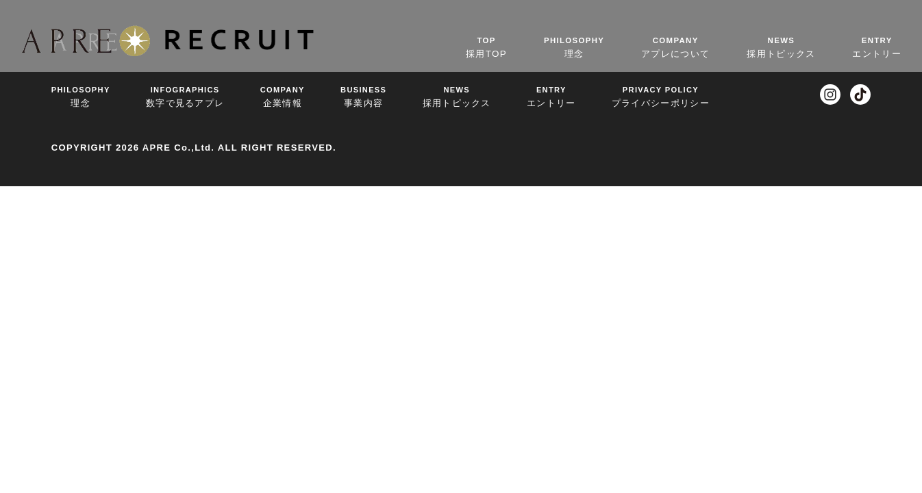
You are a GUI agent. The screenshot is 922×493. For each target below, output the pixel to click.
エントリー (876, 46)
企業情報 (282, 96)
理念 (574, 46)
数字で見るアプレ (185, 96)
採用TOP (486, 46)
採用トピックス (781, 46)
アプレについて (675, 46)
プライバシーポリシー (661, 96)
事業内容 (363, 96)
